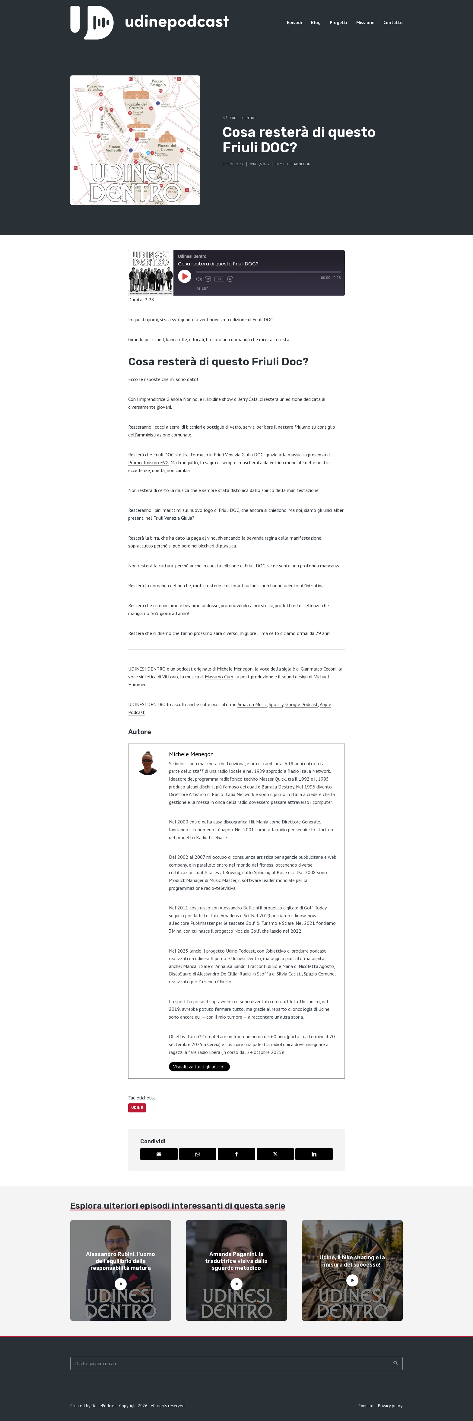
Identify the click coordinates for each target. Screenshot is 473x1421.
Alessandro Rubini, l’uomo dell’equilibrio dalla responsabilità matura (120, 1261)
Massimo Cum (219, 677)
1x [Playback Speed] (219, 279)
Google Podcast (301, 704)
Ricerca (396, 1363)
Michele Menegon (295, 164)
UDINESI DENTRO (147, 669)
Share (202, 288)
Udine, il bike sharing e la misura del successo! (352, 1261)
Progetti (338, 22)
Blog (316, 22)
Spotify (276, 704)
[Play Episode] (184, 276)
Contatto (393, 22)
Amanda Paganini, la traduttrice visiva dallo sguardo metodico (236, 1261)
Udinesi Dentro (242, 118)
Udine (137, 1107)
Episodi (294, 22)
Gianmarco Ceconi (318, 669)
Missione (365, 22)
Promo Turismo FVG (148, 462)
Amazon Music (252, 704)
